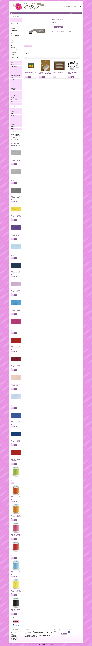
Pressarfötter (13, 32)
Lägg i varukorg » (58, 27)
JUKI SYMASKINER (16, 19)
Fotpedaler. (13, 28)
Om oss (18, 13)
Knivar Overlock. (15, 57)
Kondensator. (13, 38)
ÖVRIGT (16, 91)
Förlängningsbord (14, 30)
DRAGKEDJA (16, 97)
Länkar (12, 119)
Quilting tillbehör (14, 66)
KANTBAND (16, 64)
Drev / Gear (13, 25)
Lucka (12, 40)
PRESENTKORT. (14, 99)
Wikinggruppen (50, 644)
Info (12, 163)
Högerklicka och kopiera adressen (31, 54)
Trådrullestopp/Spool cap (16, 50)
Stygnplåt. (13, 47)
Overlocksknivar (16, 56)
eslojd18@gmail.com (15, 137)
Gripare (12, 33)
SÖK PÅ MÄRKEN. (16, 23)
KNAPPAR (16, 68)
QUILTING (16, 79)
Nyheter (23, 13)
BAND (16, 62)
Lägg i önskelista (28, 46)
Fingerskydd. (13, 26)
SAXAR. (16, 101)
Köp (15, 163)
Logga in (12, 128)
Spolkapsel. (13, 44)
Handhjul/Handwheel (15, 35)
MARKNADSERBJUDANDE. (15, 73)
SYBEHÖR (16, 81)
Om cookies (13, 124)
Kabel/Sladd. (13, 37)
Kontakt (33, 13)
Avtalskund (13, 126)
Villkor (14, 13)
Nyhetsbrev (28, 13)
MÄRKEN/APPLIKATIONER (16, 75)
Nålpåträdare (13, 52)
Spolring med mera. (15, 45)
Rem (12, 42)
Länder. (12, 109)
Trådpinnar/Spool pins (15, 49)
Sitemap (12, 103)
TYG (16, 84)
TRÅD (16, 86)
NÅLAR (16, 77)
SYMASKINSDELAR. (16, 21)
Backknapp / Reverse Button (15, 59)
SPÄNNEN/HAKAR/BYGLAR (16, 71)
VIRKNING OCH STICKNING (16, 89)
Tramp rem (13, 54)
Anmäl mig (64, 633)
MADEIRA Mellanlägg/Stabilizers (15, 94)
